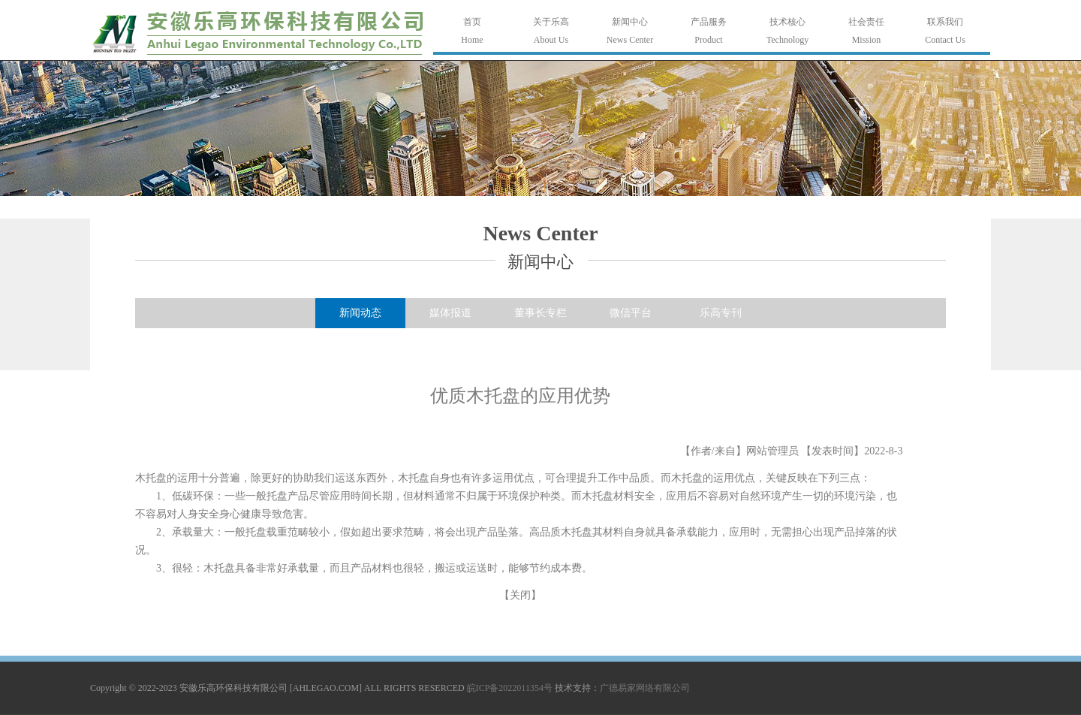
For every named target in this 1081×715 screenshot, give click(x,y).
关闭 (520, 595)
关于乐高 (551, 21)
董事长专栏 (540, 312)
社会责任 (866, 21)
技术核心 (787, 21)
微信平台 (631, 312)
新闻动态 (360, 312)
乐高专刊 (721, 312)
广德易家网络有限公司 (645, 688)
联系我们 (945, 21)
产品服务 (709, 21)
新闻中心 (630, 21)
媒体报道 (450, 312)
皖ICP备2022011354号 (510, 688)
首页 (472, 21)
